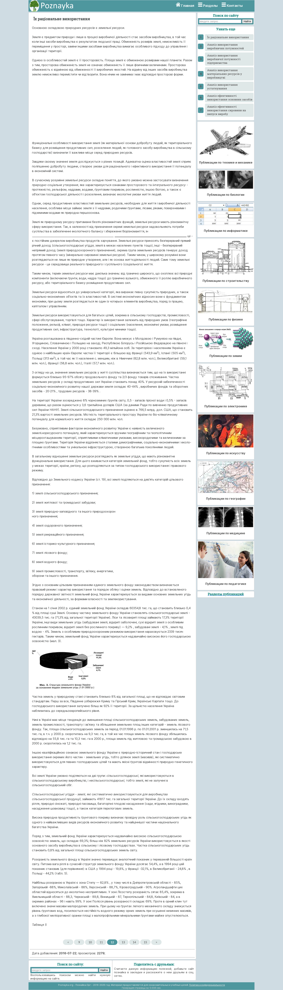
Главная (187, 6)
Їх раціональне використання (228, 37)
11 (101, 942)
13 (123, 942)
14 (134, 942)
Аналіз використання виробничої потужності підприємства (223, 59)
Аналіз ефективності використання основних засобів (229, 97)
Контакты (235, 6)
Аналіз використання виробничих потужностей (225, 46)
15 (145, 942)
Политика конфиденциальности (207, 985)
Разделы (210, 6)
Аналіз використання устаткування (222, 86)
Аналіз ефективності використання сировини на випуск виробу (226, 110)
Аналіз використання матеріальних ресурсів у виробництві (224, 73)
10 (90, 942)
